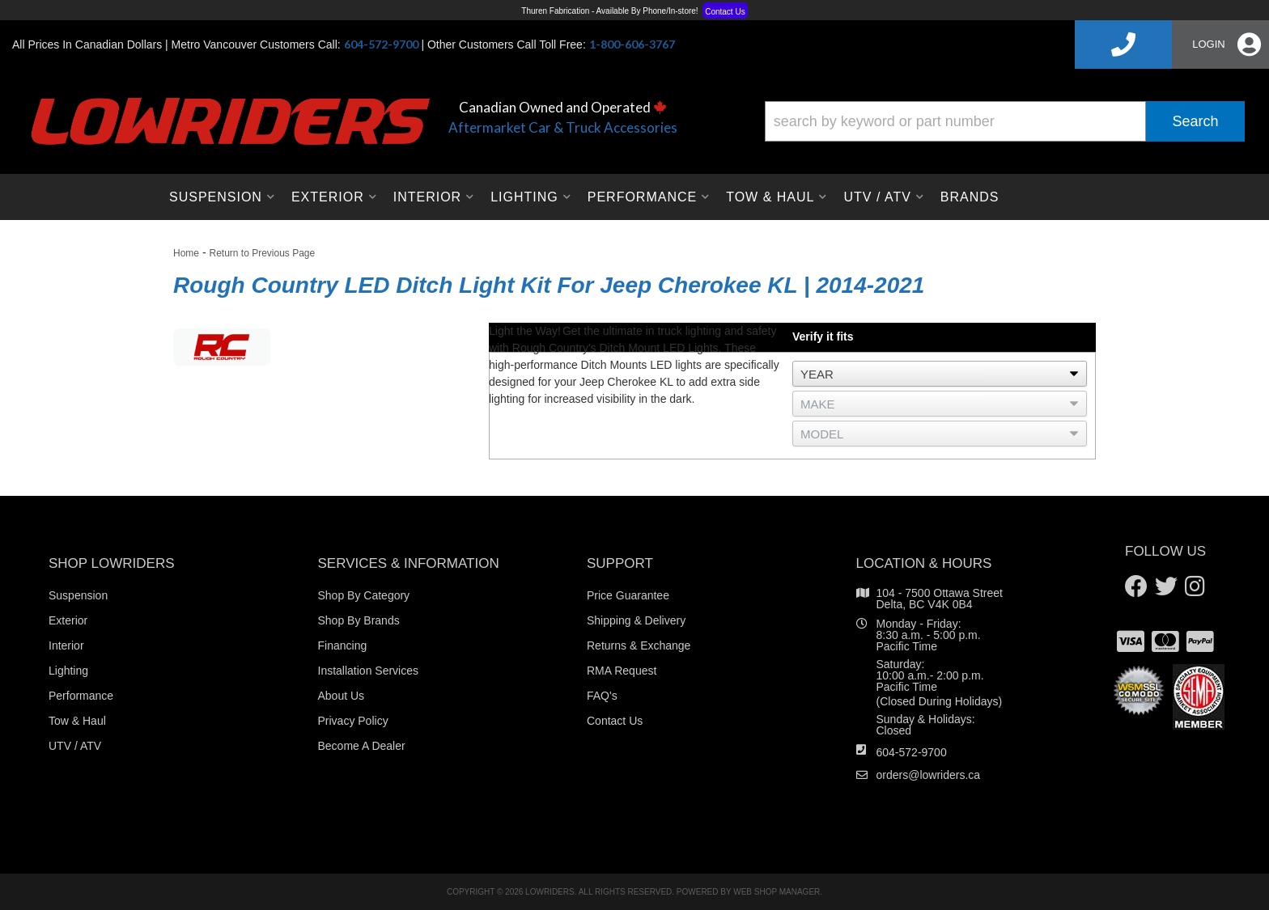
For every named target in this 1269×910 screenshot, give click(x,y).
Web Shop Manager (776, 891)
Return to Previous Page (262, 253)
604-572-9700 (911, 752)
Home (186, 253)
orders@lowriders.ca (928, 775)
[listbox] (939, 374)
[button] (1005, 121)
